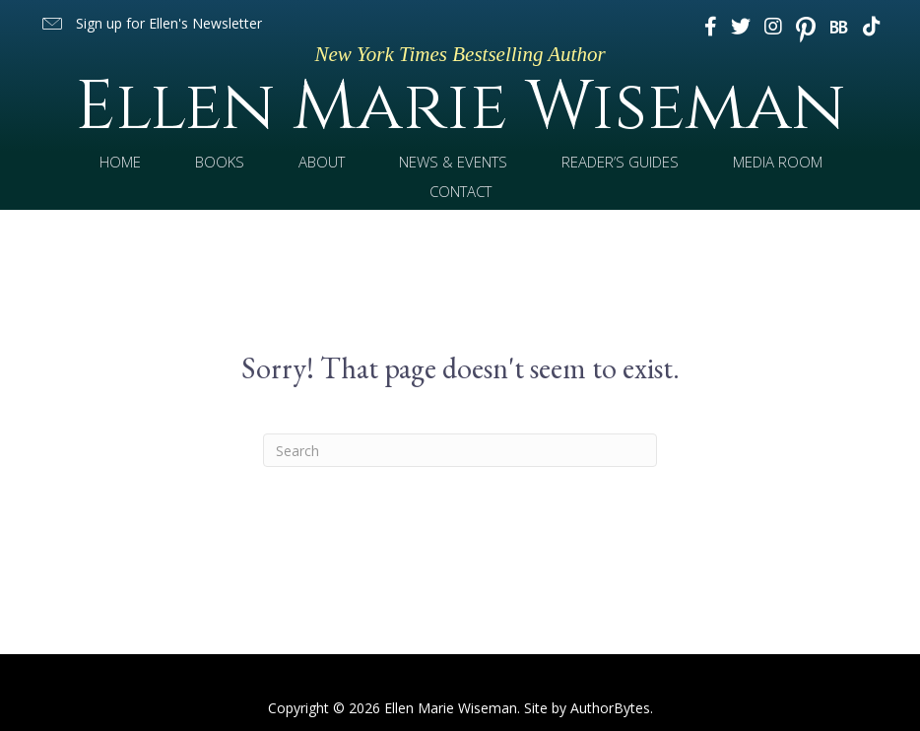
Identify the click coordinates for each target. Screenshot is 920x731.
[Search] (460, 450)
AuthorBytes (610, 707)
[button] (150, 24)
